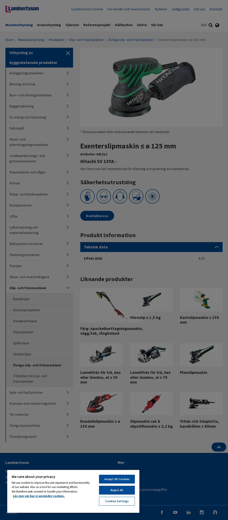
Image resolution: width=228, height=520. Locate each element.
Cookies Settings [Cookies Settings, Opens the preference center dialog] (117, 501)
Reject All (117, 490)
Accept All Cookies (116, 479)
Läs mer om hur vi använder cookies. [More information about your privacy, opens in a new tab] (39, 496)
